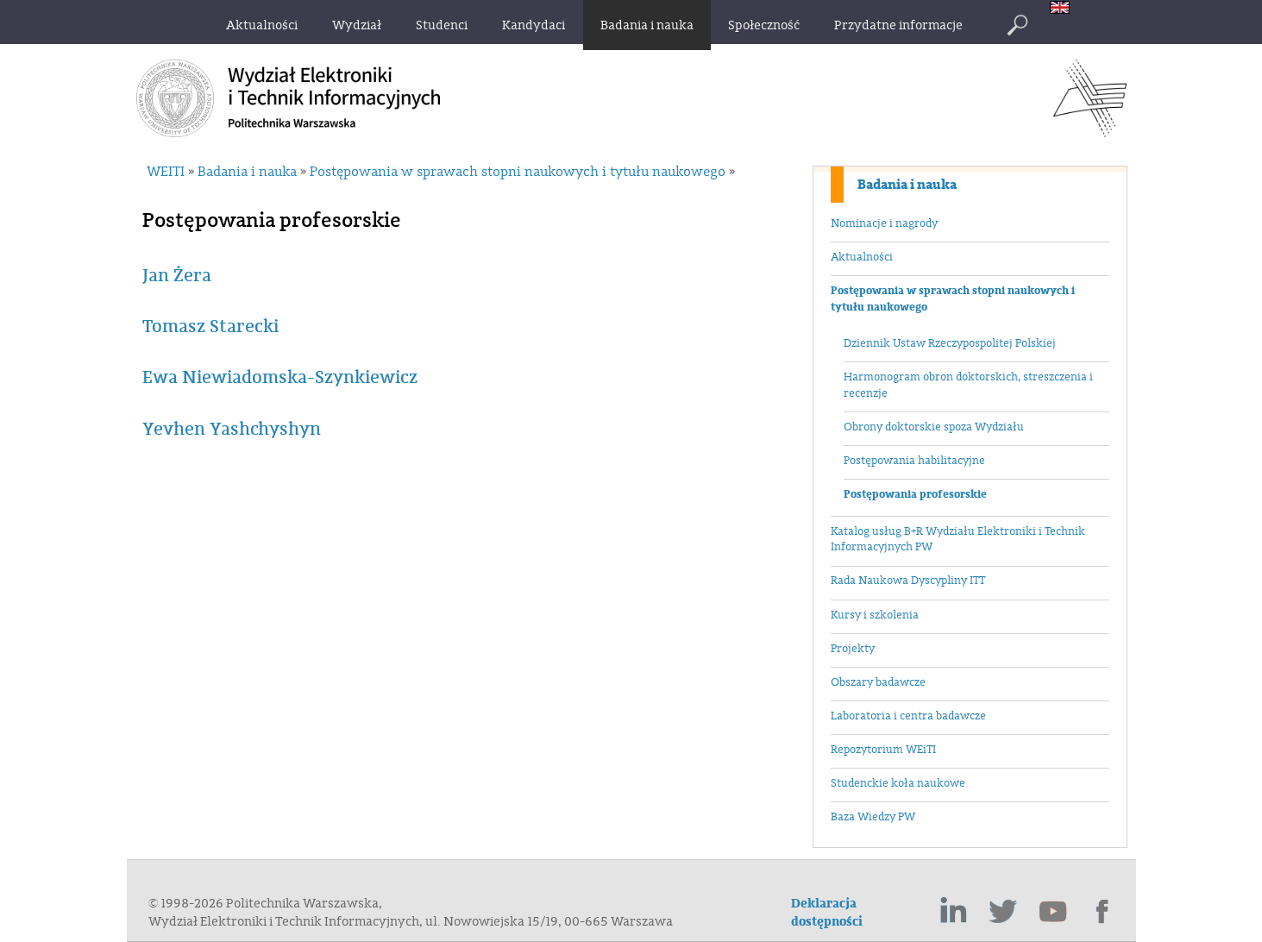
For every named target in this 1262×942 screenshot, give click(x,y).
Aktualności (862, 257)
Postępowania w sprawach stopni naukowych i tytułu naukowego (953, 299)
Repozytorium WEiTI (883, 750)
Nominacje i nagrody (884, 223)
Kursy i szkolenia (875, 615)
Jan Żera (176, 275)
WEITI (166, 171)
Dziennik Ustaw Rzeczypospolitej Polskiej (950, 343)
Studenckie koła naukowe (898, 783)
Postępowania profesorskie (915, 494)
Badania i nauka (907, 184)
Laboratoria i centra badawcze (908, 716)
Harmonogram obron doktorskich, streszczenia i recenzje (968, 385)
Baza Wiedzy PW (873, 817)
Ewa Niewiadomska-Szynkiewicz (280, 377)
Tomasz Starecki (210, 326)
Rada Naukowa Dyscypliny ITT (908, 580)
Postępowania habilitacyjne (914, 461)
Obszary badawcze (878, 682)
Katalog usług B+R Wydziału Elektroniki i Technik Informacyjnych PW (958, 539)
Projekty (853, 649)
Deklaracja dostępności (827, 913)
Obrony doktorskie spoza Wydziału (934, 427)
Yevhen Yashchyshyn (231, 429)
